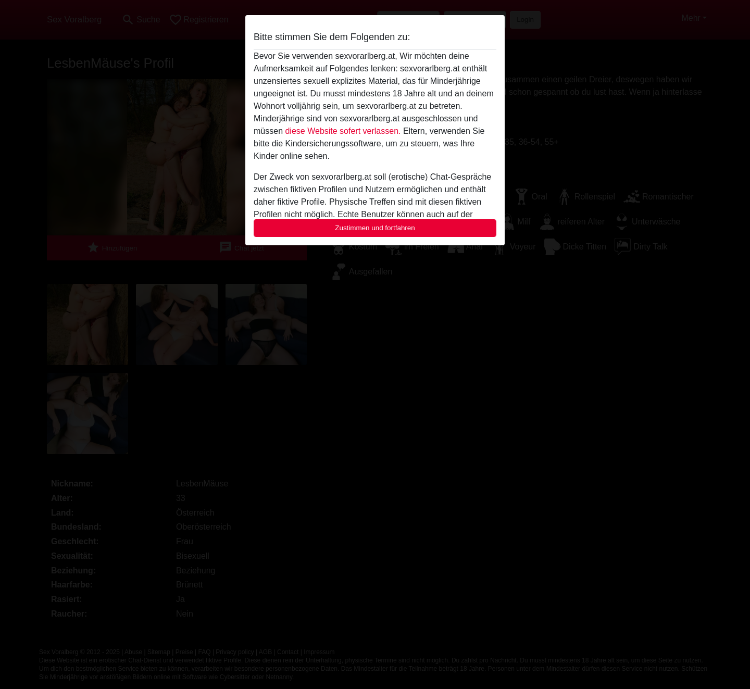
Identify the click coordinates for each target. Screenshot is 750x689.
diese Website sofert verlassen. (343, 131)
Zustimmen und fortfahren (375, 228)
